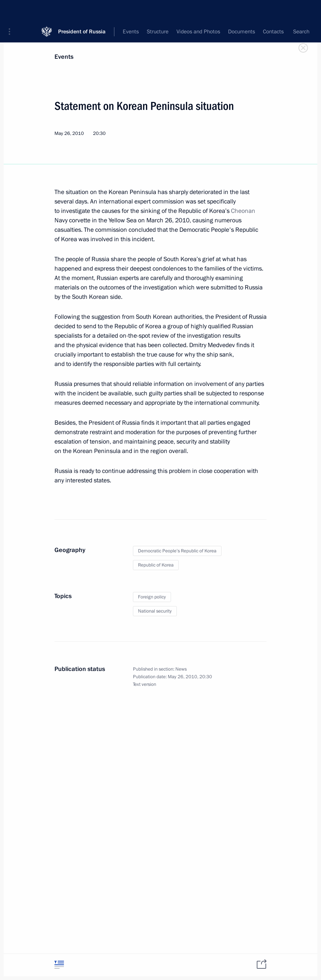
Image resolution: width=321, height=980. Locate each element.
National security (155, 611)
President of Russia (82, 10)
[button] (12, 11)
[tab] (59, 964)
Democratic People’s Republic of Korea (177, 551)
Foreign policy (152, 597)
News (181, 669)
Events (63, 57)
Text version (144, 684)
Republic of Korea (156, 565)
